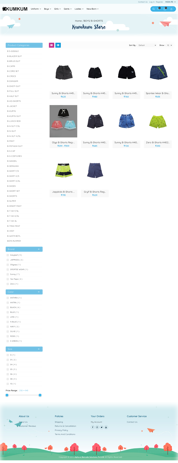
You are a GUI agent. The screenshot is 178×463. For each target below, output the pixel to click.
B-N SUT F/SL (13, 126)
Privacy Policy (61, 430)
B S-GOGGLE (13, 51)
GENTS (66, 9)
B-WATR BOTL (14, 236)
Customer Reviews (27, 426)
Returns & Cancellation (65, 426)
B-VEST (10, 231)
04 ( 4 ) (13, 364)
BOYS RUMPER (14, 241)
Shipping (59, 422)
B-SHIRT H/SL (13, 181)
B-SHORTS (97, 20)
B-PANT (10, 141)
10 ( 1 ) (12, 384)
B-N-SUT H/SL (14, 136)
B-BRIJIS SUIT (13, 61)
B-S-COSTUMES (14, 156)
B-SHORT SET (13, 191)
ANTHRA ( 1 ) (15, 298)
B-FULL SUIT (13, 91)
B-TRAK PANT (13, 226)
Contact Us (143, 2)
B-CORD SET (13, 71)
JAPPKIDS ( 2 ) (16, 260)
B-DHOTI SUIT (13, 86)
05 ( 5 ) (13, 369)
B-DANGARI (12, 81)
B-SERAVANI (13, 166)
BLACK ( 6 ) (14, 307)
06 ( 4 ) (13, 374)
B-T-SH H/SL (13, 216)
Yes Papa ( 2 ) (15, 279)
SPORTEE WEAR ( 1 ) (18, 269)
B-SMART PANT (14, 206)
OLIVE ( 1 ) (14, 331)
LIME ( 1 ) (13, 317)
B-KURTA (11, 111)
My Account (96, 422)
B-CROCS (11, 76)
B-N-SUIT (11, 131)
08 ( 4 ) (13, 379)
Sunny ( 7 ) (14, 274)
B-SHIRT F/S (13, 171)
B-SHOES (11, 186)
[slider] (7, 395)
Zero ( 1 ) (13, 284)
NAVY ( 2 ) (14, 326)
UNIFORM (35, 9)
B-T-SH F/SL (13, 211)
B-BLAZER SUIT (14, 56)
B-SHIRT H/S (13, 176)
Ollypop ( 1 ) (15, 264)
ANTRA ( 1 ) (14, 302)
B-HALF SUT (13, 96)
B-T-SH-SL (12, 221)
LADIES (78, 9)
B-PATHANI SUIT (15, 146)
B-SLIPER (11, 201)
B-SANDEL (12, 161)
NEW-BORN (91, 9)
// (92, 20)
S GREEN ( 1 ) (15, 341)
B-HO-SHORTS (14, 101)
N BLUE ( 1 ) (14, 322)
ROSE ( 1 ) (14, 336)
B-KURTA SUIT (14, 116)
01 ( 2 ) (12, 360)
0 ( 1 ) (12, 355)
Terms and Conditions (65, 434)
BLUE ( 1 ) (14, 312)
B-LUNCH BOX (14, 121)
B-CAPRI (11, 66)
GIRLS (56, 9)
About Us (23, 422)
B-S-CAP (11, 151)
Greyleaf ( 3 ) (15, 255)
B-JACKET (12, 106)
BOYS (46, 9)
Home (78, 20)
